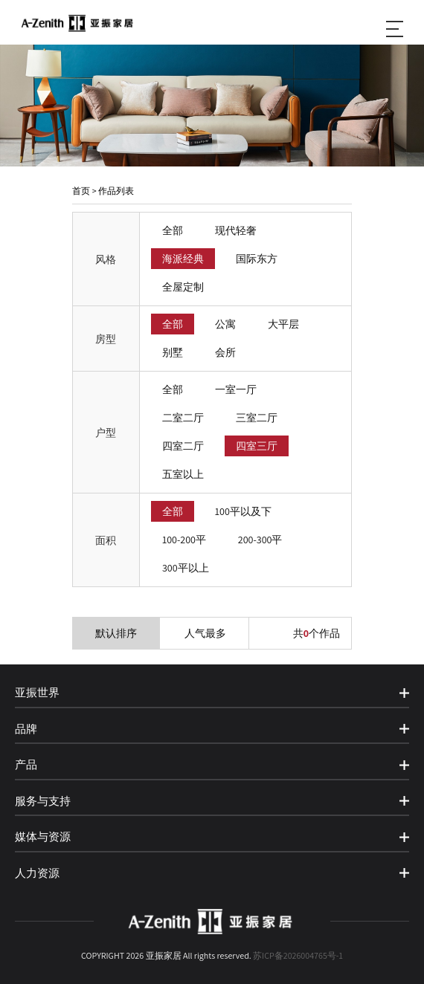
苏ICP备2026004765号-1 (298, 955)
